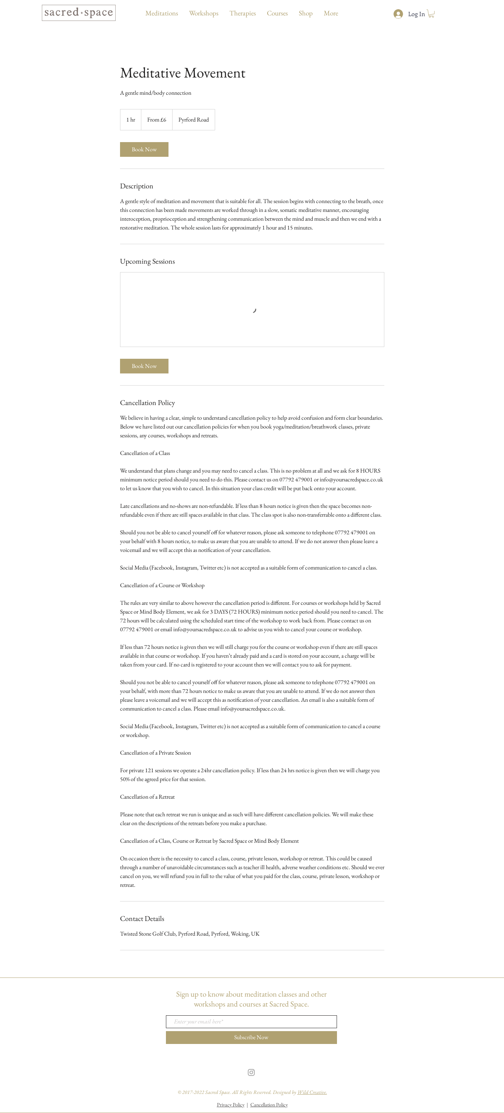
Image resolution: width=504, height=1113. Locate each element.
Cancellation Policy (269, 1104)
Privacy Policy (230, 1104)
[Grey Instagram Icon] (251, 1072)
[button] (431, 14)
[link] (144, 149)
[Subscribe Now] (251, 1037)
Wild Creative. (312, 1092)
